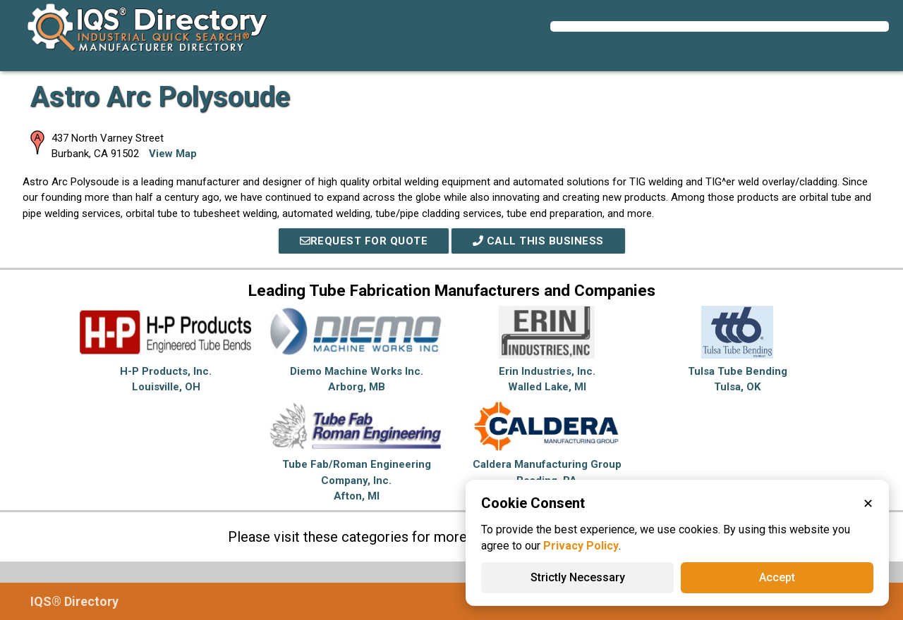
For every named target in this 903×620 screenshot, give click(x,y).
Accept (777, 577)
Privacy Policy (581, 545)
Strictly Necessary (578, 577)
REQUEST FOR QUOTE (364, 241)
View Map (173, 153)
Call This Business (538, 241)
